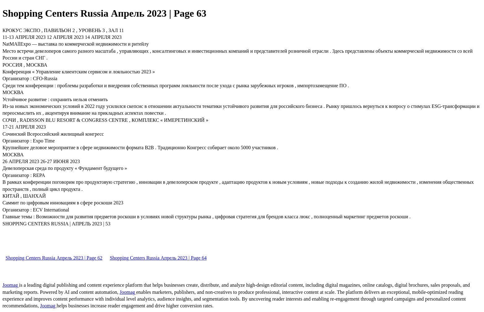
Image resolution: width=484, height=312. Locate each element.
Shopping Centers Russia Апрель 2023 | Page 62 (54, 258)
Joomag (10, 285)
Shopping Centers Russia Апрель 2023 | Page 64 (158, 258)
